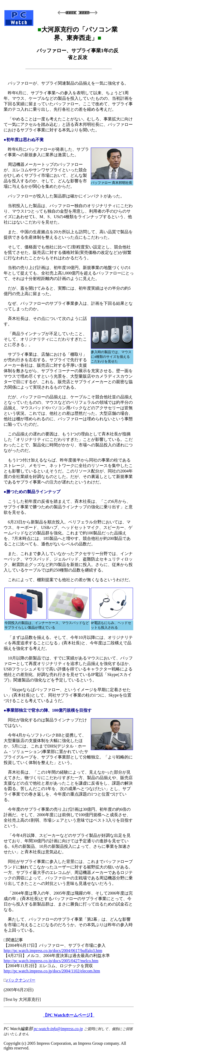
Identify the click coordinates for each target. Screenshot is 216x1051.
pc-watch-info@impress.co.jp (58, 1028)
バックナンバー (20, 980)
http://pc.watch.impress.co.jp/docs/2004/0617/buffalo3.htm (53, 950)
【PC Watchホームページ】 (68, 1015)
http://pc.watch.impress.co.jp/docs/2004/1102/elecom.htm (52, 971)
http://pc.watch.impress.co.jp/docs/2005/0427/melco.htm (51, 961)
